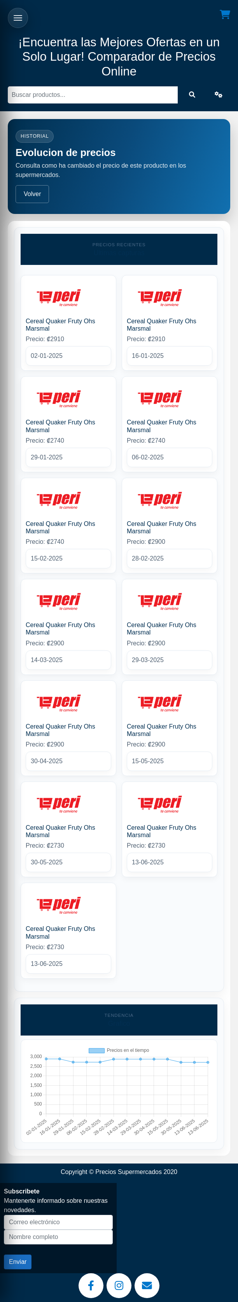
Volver (32, 194)
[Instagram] (119, 1285)
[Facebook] (91, 1285)
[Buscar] (93, 94)
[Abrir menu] (18, 18)
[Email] (147, 1285)
